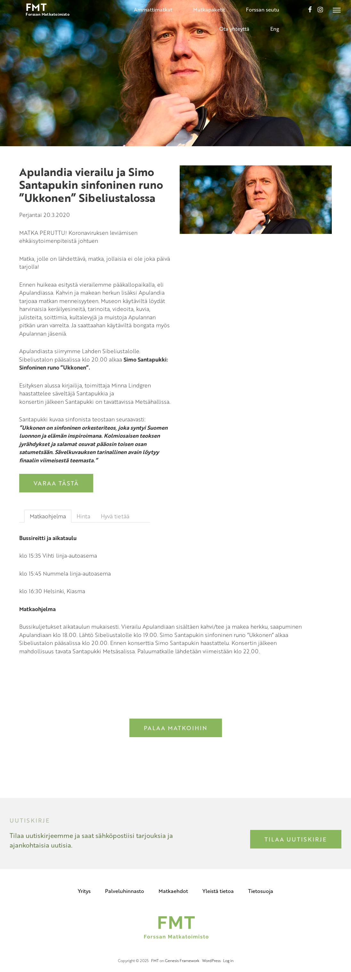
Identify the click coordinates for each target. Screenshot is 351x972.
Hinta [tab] (83, 516)
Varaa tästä (56, 483)
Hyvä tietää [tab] (115, 516)
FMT (155, 960)
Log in (228, 960)
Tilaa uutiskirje (296, 839)
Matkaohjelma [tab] (48, 516)
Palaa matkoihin (176, 728)
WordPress (211, 960)
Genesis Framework (182, 960)
